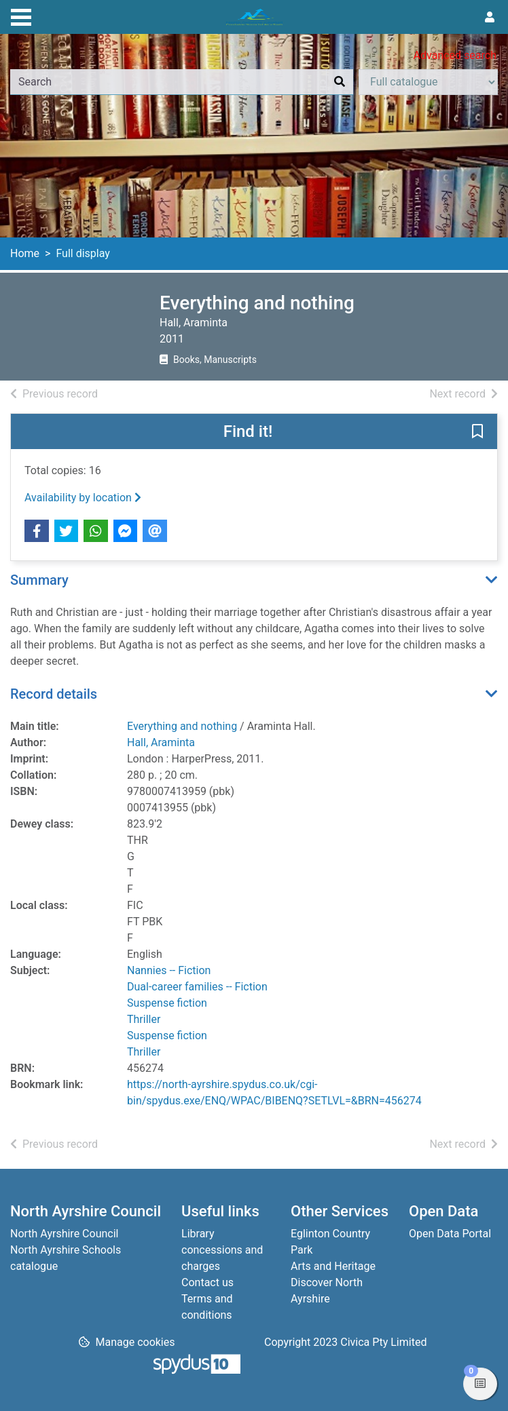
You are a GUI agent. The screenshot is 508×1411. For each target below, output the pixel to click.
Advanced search (455, 55)
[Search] (339, 82)
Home (24, 253)
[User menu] (490, 17)
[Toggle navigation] (21, 15)
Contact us (207, 1282)
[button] (477, 432)
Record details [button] (53, 694)
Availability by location (82, 497)
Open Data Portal (450, 1233)
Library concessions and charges (222, 1250)
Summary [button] (39, 580)
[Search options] (428, 82)
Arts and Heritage (333, 1266)
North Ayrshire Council (64, 1233)
